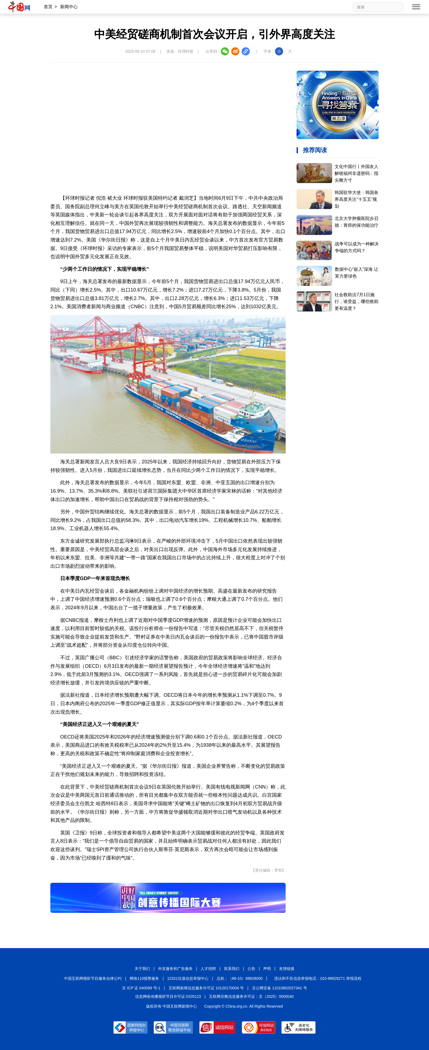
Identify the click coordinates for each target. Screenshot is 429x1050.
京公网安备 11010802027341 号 (279, 988)
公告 (251, 968)
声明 (267, 968)
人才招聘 (208, 968)
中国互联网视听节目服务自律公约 (92, 978)
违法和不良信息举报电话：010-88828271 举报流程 (317, 978)
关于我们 (142, 968)
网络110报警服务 (144, 978)
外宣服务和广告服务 (175, 968)
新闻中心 (69, 6)
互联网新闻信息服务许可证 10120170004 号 (206, 988)
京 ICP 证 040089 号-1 (141, 988)
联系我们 (231, 968)
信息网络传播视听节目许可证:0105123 (168, 996)
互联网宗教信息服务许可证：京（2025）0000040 (251, 996)
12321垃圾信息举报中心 (187, 978)
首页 (48, 6)
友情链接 (286, 968)
